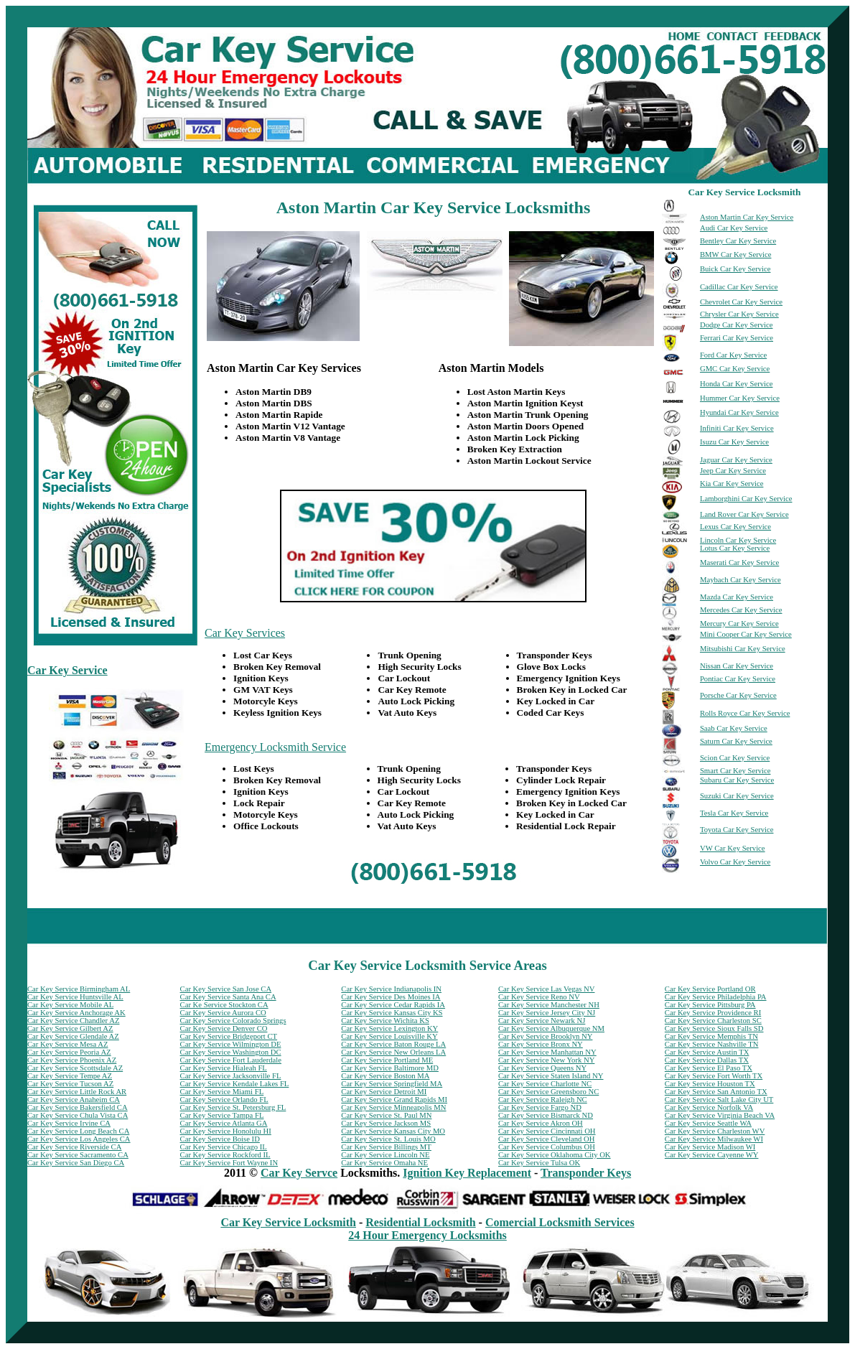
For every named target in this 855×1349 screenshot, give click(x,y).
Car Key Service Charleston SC (713, 1020)
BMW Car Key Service (736, 254)
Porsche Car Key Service (738, 695)
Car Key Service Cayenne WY (712, 1155)
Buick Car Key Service (735, 269)
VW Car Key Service (732, 848)
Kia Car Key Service (731, 483)
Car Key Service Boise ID (220, 1139)
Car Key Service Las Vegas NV (546, 989)
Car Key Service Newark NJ (541, 1020)
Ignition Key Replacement (467, 1173)
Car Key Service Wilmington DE (230, 1044)
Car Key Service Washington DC (230, 1052)
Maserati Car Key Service (739, 562)
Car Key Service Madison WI (710, 1147)
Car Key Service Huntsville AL (75, 997)
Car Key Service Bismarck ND (545, 1115)
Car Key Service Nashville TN (712, 1044)
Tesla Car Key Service (734, 813)
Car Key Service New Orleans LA (393, 1052)
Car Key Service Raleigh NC (542, 1099)
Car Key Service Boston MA (385, 1076)
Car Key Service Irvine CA (69, 1123)
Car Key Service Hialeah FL (223, 1068)
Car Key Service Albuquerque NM (551, 1028)
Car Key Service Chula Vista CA (77, 1115)
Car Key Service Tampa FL (222, 1115)
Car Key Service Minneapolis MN (393, 1107)
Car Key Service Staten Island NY (550, 1076)
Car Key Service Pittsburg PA (710, 1005)
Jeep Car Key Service (733, 471)
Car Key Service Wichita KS (385, 1020)
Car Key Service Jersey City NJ (546, 1013)
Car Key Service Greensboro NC (548, 1092)
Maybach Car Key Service (740, 580)
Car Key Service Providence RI (713, 1013)
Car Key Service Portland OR (710, 989)
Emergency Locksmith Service (275, 747)
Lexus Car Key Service (735, 527)
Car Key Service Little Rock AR (76, 1092)
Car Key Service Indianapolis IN (391, 989)
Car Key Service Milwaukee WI (714, 1139)
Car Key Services (245, 633)
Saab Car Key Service (733, 728)
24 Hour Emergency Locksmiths (427, 1235)
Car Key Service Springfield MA (391, 1084)
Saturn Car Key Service (736, 741)
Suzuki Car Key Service (737, 796)
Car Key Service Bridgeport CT (229, 1036)
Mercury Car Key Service (739, 623)
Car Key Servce (299, 1173)
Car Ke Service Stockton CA (224, 1005)
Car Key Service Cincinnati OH (547, 1131)
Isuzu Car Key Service (734, 442)
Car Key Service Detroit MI (383, 1092)
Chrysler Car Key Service (739, 314)
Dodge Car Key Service (736, 325)
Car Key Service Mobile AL (70, 1005)
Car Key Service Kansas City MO (393, 1131)
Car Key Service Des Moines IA (390, 997)
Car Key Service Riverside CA (74, 1147)
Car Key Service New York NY (546, 1060)
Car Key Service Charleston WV (715, 1131)
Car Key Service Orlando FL (224, 1099)
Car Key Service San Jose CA (226, 989)
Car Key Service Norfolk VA (709, 1107)
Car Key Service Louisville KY (389, 1036)
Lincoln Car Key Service (738, 540)
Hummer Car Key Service (740, 398)
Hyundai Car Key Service (739, 412)
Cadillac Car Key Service (739, 287)
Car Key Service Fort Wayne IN (229, 1163)
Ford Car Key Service (733, 355)
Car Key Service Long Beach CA (78, 1131)
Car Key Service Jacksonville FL (230, 1076)
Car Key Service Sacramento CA (78, 1155)
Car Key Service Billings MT (386, 1147)
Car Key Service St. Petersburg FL (233, 1107)
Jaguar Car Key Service (736, 460)
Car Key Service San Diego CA (75, 1163)
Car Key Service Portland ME (387, 1060)
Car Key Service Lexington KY (389, 1028)
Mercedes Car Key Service (741, 610)
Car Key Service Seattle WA (708, 1123)
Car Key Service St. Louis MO (388, 1139)
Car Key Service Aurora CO (223, 1013)
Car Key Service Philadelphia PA (716, 997)
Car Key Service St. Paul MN (386, 1115)
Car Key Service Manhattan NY (547, 1052)
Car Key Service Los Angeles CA (79, 1139)
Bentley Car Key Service (738, 241)
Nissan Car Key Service (736, 666)
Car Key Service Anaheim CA (73, 1099)
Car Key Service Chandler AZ (73, 1020)
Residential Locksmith (420, 1222)
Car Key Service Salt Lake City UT (719, 1099)
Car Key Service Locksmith (288, 1222)
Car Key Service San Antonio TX (716, 1092)
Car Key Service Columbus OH (546, 1147)
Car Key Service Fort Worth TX (713, 1076)
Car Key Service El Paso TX (708, 1068)
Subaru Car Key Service (737, 780)
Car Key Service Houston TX (710, 1084)
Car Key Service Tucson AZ (70, 1084)
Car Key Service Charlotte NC (545, 1084)
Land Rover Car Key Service (744, 514)
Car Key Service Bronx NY (540, 1044)
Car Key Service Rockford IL (225, 1155)
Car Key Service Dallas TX (707, 1060)
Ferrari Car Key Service (736, 338)
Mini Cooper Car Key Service (746, 634)
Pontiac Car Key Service (737, 679)
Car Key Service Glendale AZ (73, 1036)
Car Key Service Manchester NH (548, 1005)
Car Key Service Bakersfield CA (77, 1107)
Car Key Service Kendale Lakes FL (234, 1084)
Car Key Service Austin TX (707, 1052)
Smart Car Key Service (735, 771)
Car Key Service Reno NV (539, 997)
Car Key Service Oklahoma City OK (554, 1155)
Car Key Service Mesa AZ (67, 1044)
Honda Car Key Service (736, 384)
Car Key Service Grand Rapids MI (394, 1099)
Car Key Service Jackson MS (386, 1123)
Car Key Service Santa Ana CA (228, 997)
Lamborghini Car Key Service (746, 499)
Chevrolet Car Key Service (741, 302)
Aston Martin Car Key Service (746, 217)
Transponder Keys (586, 1173)
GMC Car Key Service (735, 369)
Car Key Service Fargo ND (539, 1107)
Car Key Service (67, 670)
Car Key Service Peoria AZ (69, 1052)
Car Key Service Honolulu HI (225, 1131)
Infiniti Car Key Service (737, 428)
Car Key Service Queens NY (542, 1068)
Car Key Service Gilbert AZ (70, 1028)
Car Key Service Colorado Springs (233, 1020)
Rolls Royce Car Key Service (745, 713)
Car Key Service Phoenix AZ (71, 1060)
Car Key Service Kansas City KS (391, 1013)
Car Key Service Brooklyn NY (545, 1036)
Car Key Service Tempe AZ (69, 1076)
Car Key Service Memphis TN (711, 1036)
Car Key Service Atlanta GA (224, 1123)
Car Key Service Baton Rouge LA (393, 1044)
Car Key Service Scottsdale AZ (75, 1068)
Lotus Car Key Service (735, 548)
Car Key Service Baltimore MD (390, 1068)
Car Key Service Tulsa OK (539, 1163)
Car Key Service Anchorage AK (76, 1013)
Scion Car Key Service (735, 758)
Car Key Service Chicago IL (223, 1147)
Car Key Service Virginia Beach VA (720, 1115)
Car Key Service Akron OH (540, 1123)
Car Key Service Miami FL (222, 1092)
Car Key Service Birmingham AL (78, 989)
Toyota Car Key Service (737, 830)
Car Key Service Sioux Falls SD (714, 1028)
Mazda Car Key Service (736, 597)
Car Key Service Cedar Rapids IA (393, 1005)
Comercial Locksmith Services (560, 1222)
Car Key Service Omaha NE (384, 1163)
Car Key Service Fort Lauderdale (230, 1060)
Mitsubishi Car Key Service (742, 649)
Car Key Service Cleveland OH (546, 1139)
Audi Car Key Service (733, 228)
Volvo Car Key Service (735, 862)
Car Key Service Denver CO (224, 1028)
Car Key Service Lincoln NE (385, 1155)
